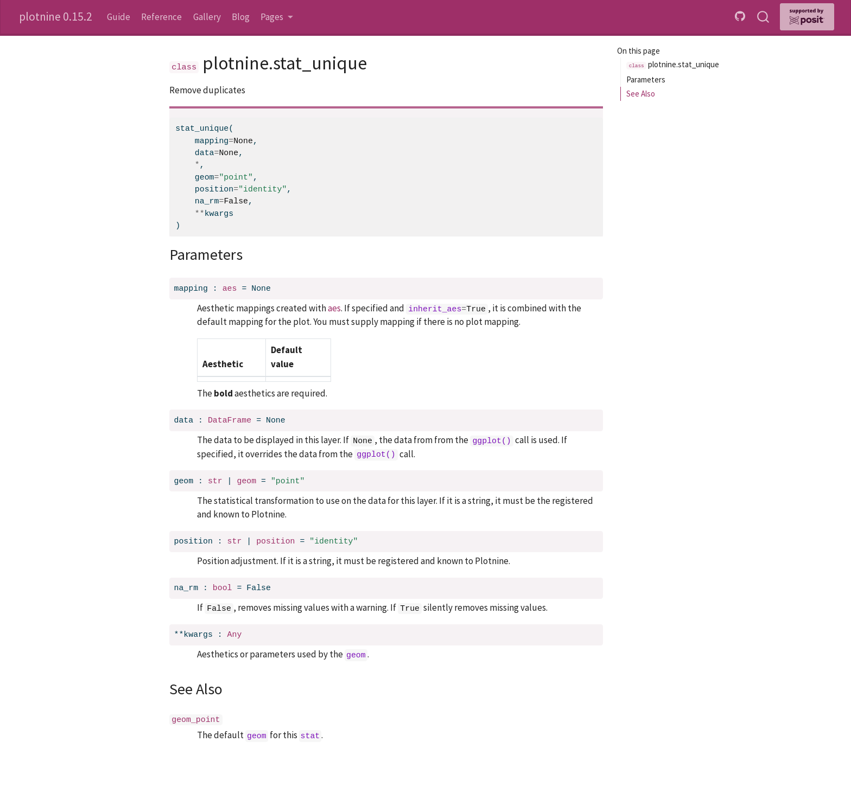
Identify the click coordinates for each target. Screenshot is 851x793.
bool (222, 588)
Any (234, 634)
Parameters (645, 79)
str (215, 481)
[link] (277, 17)
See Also (640, 93)
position (275, 541)
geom (246, 481)
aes (230, 288)
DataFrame (229, 420)
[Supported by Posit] (807, 16)
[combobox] (763, 17)
